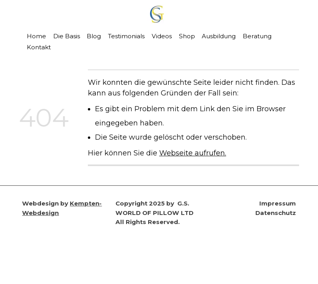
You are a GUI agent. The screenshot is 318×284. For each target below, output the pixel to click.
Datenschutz (275, 213)
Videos (162, 36)
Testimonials (126, 36)
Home (36, 36)
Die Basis (66, 36)
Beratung (257, 36)
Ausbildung (219, 36)
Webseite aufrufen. (192, 153)
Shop (187, 36)
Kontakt (39, 47)
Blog (94, 36)
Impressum (277, 203)
